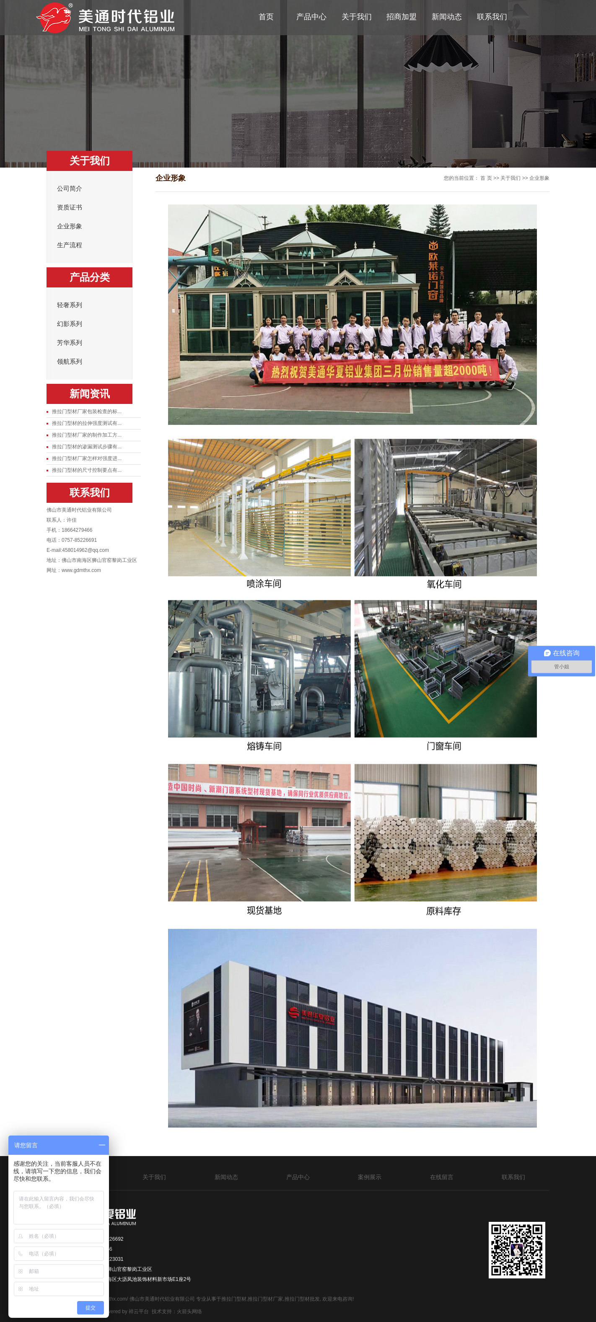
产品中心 (311, 17)
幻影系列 (69, 324)
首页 (266, 17)
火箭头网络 (189, 1311)
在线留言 (441, 1177)
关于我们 (357, 17)
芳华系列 (69, 342)
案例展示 (369, 1177)
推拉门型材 (233, 1299)
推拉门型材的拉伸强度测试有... (87, 423)
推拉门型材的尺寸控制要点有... (87, 470)
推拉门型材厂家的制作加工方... (87, 435)
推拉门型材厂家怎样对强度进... (87, 458)
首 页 (486, 178)
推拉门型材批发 (302, 1299)
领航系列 (69, 361)
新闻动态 (447, 17)
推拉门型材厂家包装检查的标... (87, 411)
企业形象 (69, 226)
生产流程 (69, 245)
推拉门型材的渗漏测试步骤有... (87, 447)
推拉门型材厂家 (265, 1299)
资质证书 (69, 207)
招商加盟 (401, 17)
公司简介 (69, 188)
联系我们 (492, 17)
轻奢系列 (69, 305)
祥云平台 (139, 1311)
